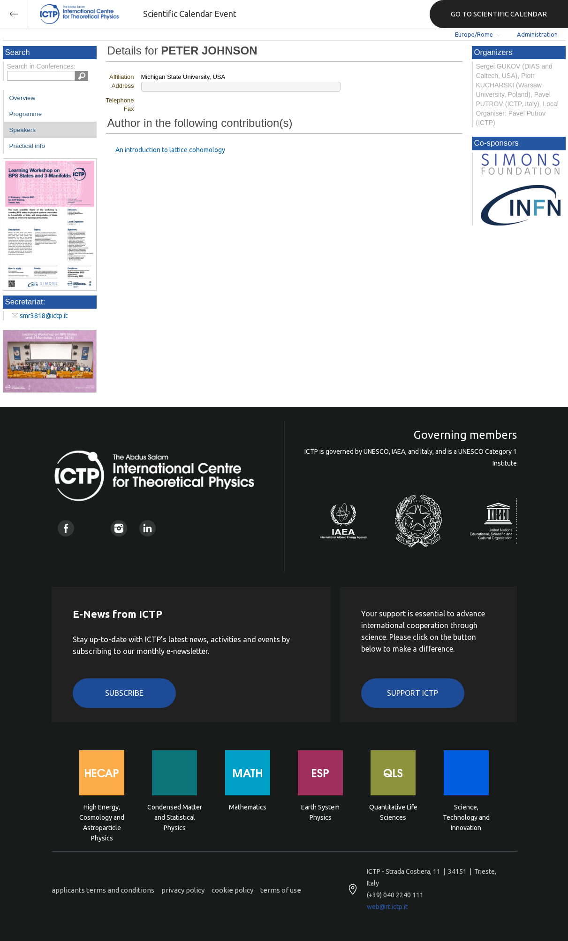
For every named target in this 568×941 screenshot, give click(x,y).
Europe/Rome (474, 34)
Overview (22, 97)
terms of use (280, 890)
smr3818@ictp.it (44, 315)
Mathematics (247, 807)
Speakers (22, 129)
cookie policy (232, 890)
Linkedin (147, 528)
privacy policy (182, 890)
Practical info (27, 145)
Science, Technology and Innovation (466, 816)
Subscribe (124, 693)
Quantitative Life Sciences (393, 812)
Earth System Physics (320, 812)
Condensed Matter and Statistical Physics (174, 816)
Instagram (119, 528)
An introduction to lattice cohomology (170, 150)
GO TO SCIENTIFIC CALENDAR (499, 14)
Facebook (66, 528)
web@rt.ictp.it (387, 906)
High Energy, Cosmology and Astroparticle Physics (101, 816)
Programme (25, 113)
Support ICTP (412, 693)
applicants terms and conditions (103, 890)
